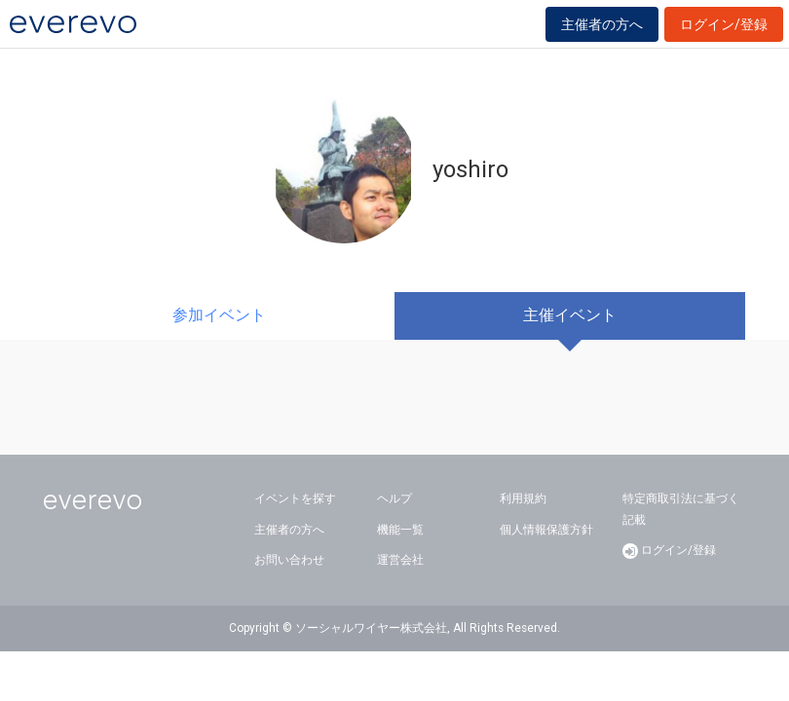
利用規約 (523, 498)
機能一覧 (400, 529)
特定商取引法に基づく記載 (680, 509)
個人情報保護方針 (546, 529)
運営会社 (400, 560)
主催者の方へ (602, 24)
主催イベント (570, 315)
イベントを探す (295, 498)
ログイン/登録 (724, 24)
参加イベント (219, 315)
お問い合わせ (289, 560)
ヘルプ (394, 498)
